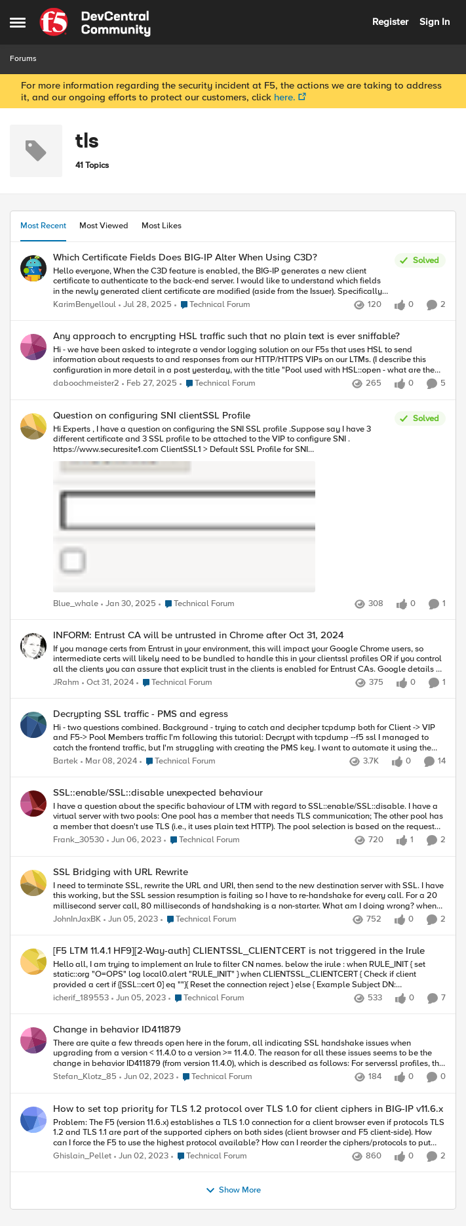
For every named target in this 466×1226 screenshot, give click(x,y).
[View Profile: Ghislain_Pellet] (33, 1120)
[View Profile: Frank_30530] (33, 803)
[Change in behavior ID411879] (249, 1053)
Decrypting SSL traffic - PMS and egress (140, 714)
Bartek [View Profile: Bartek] (65, 762)
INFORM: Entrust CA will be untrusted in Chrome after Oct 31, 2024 (198, 635)
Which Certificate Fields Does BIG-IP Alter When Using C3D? (185, 257)
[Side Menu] (17, 22)
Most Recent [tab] (43, 225)
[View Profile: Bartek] (33, 725)
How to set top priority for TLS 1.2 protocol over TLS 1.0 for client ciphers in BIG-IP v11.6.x (248, 1108)
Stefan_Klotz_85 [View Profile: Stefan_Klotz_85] (85, 1077)
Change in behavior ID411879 (117, 1029)
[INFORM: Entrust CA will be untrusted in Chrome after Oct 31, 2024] (249, 659)
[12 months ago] (145, 305)
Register (390, 22)
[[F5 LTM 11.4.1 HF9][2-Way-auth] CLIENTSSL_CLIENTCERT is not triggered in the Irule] (249, 974)
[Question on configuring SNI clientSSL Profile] (220, 510)
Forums (23, 59)
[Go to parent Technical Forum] (212, 305)
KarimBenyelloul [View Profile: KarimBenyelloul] (84, 305)
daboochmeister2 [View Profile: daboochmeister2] (86, 384)
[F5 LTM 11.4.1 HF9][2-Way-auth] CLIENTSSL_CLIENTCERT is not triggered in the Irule (239, 950)
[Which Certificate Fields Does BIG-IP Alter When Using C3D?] (220, 281)
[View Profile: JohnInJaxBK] (33, 883)
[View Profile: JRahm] (33, 646)
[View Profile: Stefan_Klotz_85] (33, 1040)
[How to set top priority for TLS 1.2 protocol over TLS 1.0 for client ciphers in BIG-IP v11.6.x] (249, 1132)
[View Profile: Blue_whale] (33, 426)
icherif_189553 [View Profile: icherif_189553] (81, 998)
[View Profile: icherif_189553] (33, 962)
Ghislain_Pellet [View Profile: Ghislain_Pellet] (82, 1156)
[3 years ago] (109, 762)
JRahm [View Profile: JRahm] (66, 682)
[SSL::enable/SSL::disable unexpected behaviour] (249, 817)
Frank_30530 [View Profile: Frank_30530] (78, 841)
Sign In (434, 22)
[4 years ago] (134, 841)
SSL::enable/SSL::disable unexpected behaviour (158, 792)
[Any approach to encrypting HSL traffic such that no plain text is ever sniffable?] (249, 360)
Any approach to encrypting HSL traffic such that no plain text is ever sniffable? (226, 336)
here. (285, 97)
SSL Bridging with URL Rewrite (120, 872)
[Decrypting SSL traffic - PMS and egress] (249, 738)
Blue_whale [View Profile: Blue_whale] (75, 604)
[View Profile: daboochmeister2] (33, 347)
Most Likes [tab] (162, 225)
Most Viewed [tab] (103, 225)
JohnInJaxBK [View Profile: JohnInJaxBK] (77, 919)
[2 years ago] (149, 384)
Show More (233, 1190)
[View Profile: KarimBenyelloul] (33, 268)
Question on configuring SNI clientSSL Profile (151, 415)
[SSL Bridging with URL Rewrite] (249, 895)
